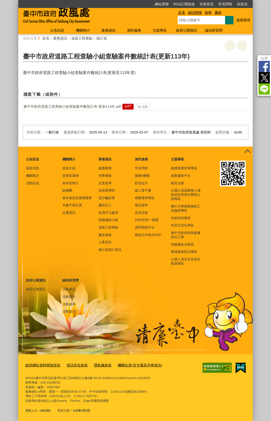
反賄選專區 (106, 190)
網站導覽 (162, 4)
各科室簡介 (70, 183)
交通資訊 (68, 212)
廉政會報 (105, 235)
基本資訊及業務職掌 (77, 198)
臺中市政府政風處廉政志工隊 (185, 235)
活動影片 (68, 311)
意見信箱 (141, 212)
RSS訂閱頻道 (184, 4)
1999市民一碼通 (146, 220)
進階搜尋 (243, 20)
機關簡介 (83, 30)
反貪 (181, 13)
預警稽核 (105, 175)
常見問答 (225, 4)
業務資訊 (109, 30)
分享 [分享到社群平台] (264, 58)
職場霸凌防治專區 (184, 252)
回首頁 (242, 4)
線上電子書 (143, 190)
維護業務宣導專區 (184, 168)
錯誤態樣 (195, 13)
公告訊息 (57, 30)
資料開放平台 (144, 227)
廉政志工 (105, 205)
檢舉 (208, 13)
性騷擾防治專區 (182, 244)
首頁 (45, 38)
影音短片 (141, 183)
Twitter (264, 77)
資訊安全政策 (71, 365)
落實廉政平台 (181, 175)
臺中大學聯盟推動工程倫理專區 (185, 208)
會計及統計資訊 (109, 249)
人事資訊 (105, 242)
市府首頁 (206, 4)
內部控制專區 (181, 218)
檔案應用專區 (144, 198)
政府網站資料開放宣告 (40, 365)
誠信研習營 (213, 30)
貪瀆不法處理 (108, 212)
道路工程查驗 (81, 38)
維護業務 (105, 168)
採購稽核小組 (108, 220)
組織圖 (67, 190)
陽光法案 (177, 183)
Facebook (264, 66)
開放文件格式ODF (148, 235)
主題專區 (160, 30)
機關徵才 (32, 175)
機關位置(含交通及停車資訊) (127, 365)
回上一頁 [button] (242, 46)
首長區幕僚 (70, 175)
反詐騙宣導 (106, 198)
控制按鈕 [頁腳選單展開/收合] (247, 152)
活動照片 (68, 297)
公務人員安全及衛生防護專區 (185, 261)
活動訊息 (32, 183)
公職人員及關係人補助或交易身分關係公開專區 (185, 194)
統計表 (101, 38)
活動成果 (68, 304)
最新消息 (32, 168)
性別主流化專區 (182, 225)
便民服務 (134, 30)
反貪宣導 (105, 183)
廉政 (218, 13)
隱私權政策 (94, 365)
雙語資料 (141, 205)
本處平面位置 (72, 205)
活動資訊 (68, 289)
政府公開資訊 (186, 30)
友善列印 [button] (230, 46)
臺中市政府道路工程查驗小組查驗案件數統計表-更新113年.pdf (72, 106)
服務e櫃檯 (142, 175)
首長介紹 (68, 168)
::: (16, 2)
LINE (264, 89)
